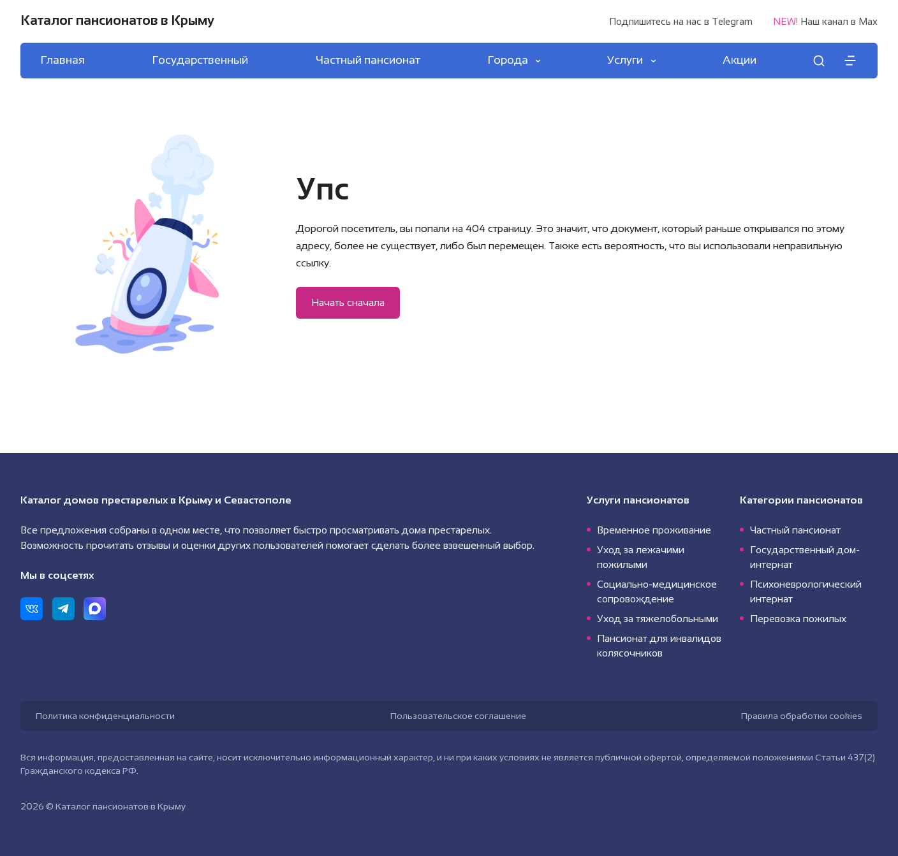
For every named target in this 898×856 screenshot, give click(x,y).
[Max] (95, 608)
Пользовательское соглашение (458, 716)
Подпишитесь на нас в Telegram (681, 21)
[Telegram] (63, 608)
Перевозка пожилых (798, 618)
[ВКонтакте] (31, 608)
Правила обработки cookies (801, 716)
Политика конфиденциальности (105, 716)
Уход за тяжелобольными (657, 618)
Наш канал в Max (825, 21)
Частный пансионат (795, 530)
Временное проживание (654, 530)
